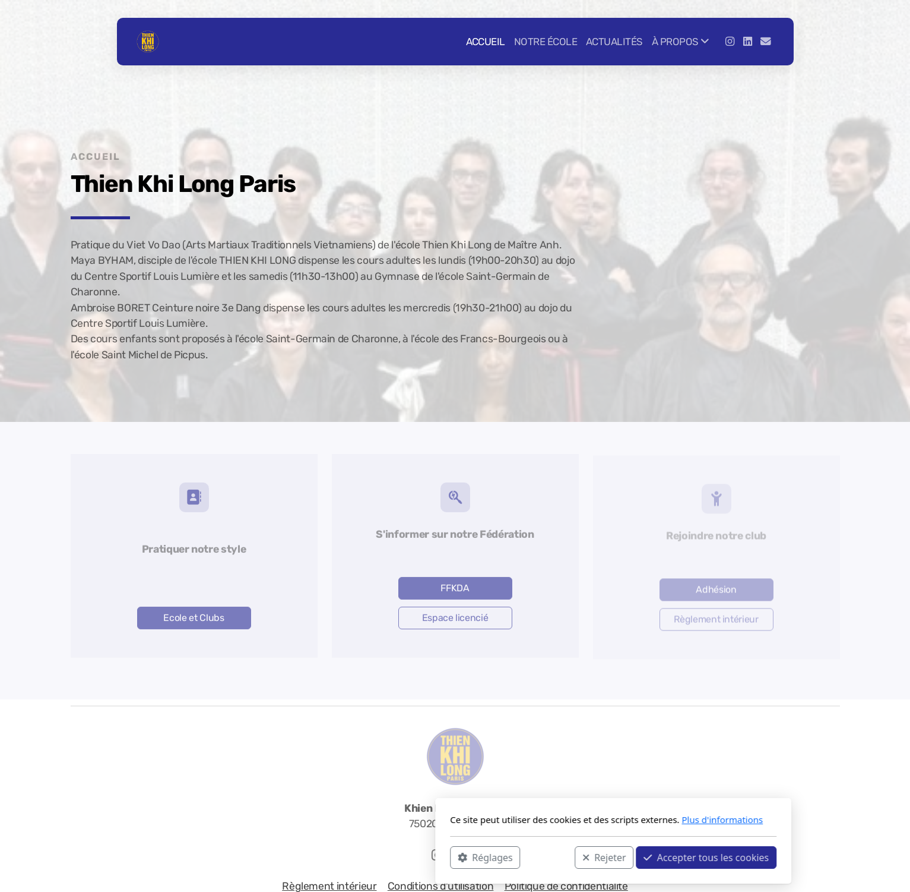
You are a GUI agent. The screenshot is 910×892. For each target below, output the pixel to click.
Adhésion (716, 591)
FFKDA (454, 589)
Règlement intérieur (716, 620)
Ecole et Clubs (193, 619)
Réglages (327, 856)
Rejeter (446, 856)
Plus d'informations (564, 819)
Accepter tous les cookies (548, 856)
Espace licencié (455, 619)
